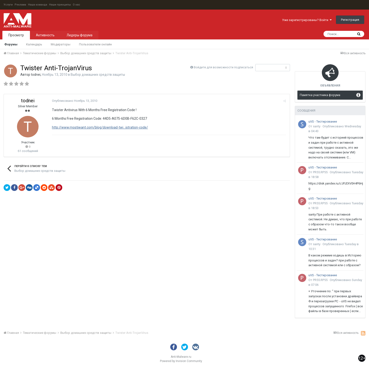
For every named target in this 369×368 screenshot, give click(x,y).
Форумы (10, 44)
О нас (76, 4)
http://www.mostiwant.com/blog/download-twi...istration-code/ (100, 127)
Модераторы (60, 44)
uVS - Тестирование (322, 121)
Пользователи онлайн (95, 44)
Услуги (8, 4)
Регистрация (350, 20)
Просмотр (16, 35)
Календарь (34, 44)
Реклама (20, 4)
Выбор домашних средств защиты (98, 74)
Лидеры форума (79, 35)
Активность (45, 35)
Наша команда (37, 4)
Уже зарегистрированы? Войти (307, 20)
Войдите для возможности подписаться (223, 67)
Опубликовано (74, 101)
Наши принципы (60, 4)
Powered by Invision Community (181, 361)
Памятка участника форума (320, 95)
